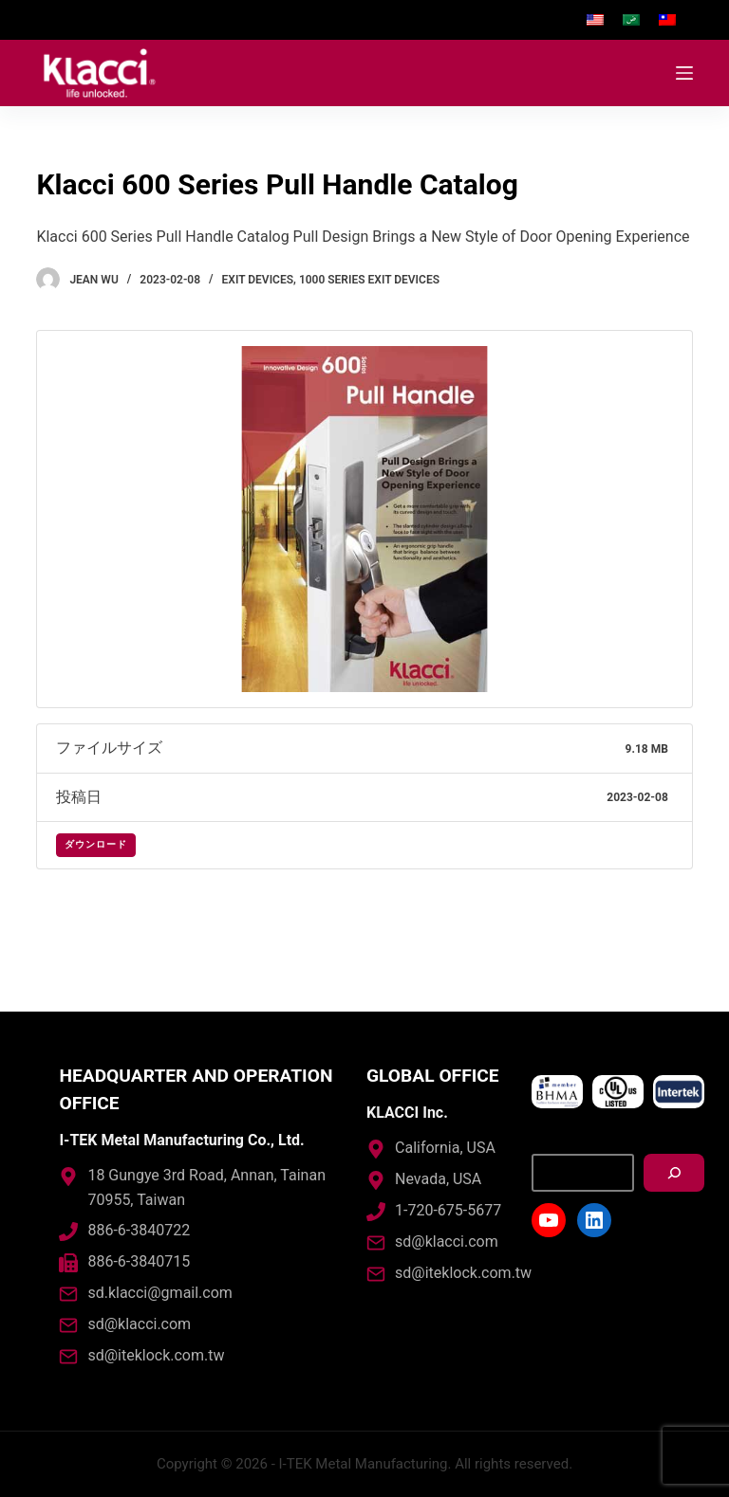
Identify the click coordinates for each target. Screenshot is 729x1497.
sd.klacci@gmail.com (159, 1293)
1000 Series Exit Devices (369, 279)
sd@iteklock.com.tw (155, 1355)
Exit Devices (257, 279)
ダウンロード (96, 844)
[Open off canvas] (684, 73)
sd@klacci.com (139, 1324)
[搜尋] (674, 1173)
